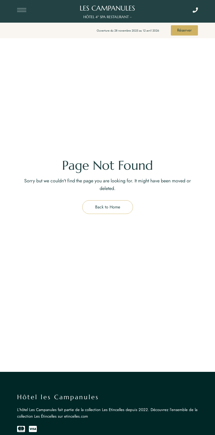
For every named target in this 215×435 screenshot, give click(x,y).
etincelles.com (76, 416)
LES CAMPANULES (107, 8)
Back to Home (107, 207)
